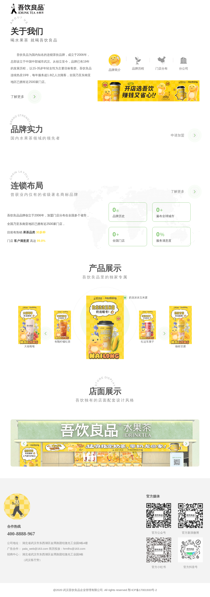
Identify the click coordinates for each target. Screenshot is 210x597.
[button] (45, 346)
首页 (87, 8)
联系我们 (143, 8)
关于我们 (106, 8)
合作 (124, 8)
